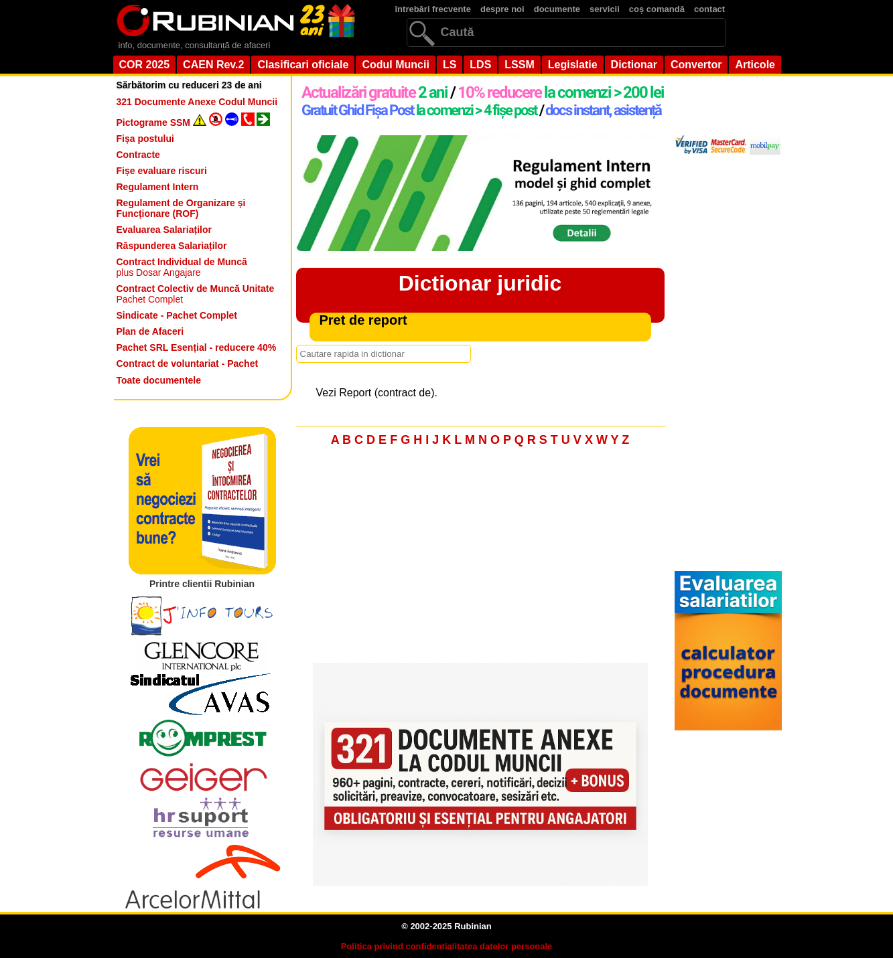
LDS (480, 64)
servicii (605, 9)
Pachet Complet (196, 294)
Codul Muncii (395, 64)
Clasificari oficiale (302, 64)
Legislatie (573, 64)
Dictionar (634, 64)
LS (449, 64)
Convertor (696, 64)
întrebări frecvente (433, 9)
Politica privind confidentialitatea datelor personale (447, 946)
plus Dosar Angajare (182, 267)
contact (709, 9)
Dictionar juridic (480, 283)
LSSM (519, 64)
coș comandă (657, 9)
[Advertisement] (480, 558)
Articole (755, 64)
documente (557, 9)
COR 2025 (144, 64)
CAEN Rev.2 (213, 64)
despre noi (502, 9)
